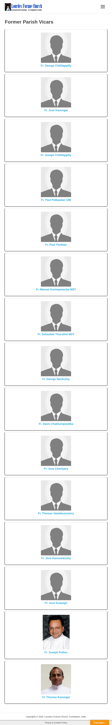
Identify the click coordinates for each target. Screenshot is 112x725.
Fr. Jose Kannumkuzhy (56, 558)
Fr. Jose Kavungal (56, 110)
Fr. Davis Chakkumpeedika (56, 423)
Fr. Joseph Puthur (55, 652)
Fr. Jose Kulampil (56, 603)
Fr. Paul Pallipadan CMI (56, 199)
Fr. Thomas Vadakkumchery (56, 513)
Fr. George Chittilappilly (56, 65)
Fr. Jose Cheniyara (56, 468)
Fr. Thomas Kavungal (56, 697)
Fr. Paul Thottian (56, 244)
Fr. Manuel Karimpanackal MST (56, 289)
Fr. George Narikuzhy (56, 379)
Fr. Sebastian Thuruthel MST (56, 334)
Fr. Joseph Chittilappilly (56, 155)
